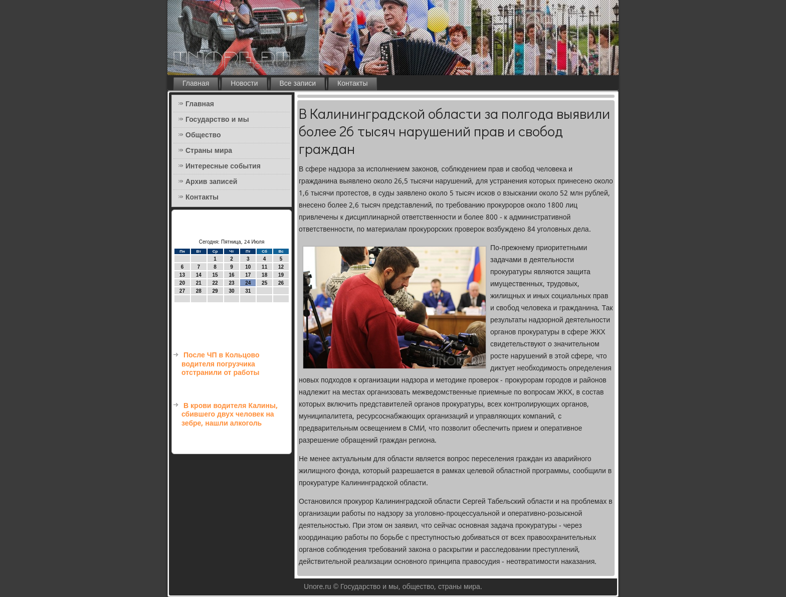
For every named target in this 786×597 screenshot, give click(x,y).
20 (182, 283)
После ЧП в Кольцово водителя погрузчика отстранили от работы (220, 364)
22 (215, 283)
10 (248, 267)
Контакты (352, 84)
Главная (195, 84)
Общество (203, 135)
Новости (244, 84)
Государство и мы (217, 120)
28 (199, 291)
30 (231, 291)
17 (248, 275)
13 (182, 275)
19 (281, 275)
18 (264, 275)
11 (264, 267)
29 (215, 291)
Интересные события (223, 166)
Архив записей (211, 182)
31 (248, 291)
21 (199, 283)
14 (199, 275)
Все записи (298, 84)
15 (215, 275)
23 (231, 283)
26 (281, 283)
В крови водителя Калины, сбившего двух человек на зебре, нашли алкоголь (229, 415)
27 (182, 291)
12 (281, 267)
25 (264, 283)
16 (231, 275)
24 (248, 283)
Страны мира (208, 151)
